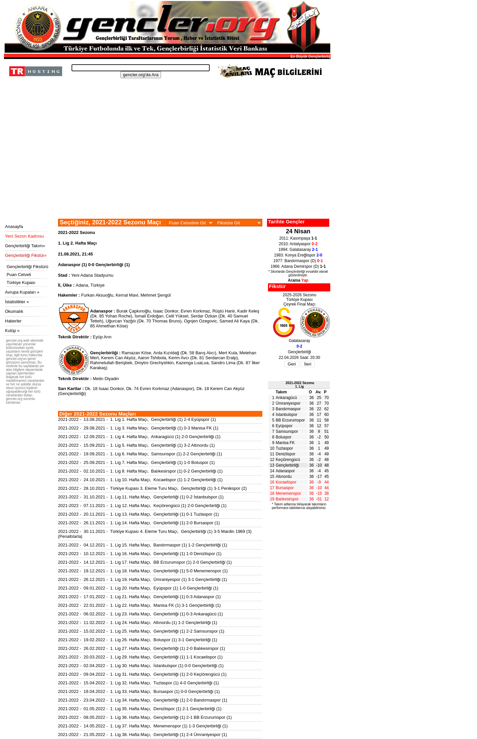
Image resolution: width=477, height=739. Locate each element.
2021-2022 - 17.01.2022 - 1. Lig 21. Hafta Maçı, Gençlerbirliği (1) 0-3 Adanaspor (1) (139, 596)
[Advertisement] (166, 169)
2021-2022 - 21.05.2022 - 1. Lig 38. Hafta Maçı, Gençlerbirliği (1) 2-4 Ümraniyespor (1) (142, 734)
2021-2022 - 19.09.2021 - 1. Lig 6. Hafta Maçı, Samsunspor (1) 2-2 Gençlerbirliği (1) (140, 453)
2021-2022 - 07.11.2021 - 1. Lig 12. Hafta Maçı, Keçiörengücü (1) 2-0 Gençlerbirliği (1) (142, 505)
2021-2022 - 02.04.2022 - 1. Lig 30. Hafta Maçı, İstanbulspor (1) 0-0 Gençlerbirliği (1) (141, 665)
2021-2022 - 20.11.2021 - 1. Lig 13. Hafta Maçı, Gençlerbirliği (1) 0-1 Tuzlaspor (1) (138, 514)
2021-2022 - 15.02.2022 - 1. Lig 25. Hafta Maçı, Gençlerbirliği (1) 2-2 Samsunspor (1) (141, 631)
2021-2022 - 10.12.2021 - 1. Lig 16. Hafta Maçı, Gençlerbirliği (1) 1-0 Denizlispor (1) (140, 553)
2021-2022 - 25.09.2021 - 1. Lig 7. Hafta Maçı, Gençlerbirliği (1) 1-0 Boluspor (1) (136, 462)
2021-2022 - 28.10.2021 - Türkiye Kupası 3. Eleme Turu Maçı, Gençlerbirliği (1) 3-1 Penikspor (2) (152, 488)
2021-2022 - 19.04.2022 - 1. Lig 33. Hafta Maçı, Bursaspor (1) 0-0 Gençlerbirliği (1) (139, 691)
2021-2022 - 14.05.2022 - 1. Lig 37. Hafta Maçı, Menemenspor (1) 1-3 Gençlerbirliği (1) (143, 725)
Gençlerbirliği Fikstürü (27, 266)
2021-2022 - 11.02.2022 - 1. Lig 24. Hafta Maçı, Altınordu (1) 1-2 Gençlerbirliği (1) (137, 622)
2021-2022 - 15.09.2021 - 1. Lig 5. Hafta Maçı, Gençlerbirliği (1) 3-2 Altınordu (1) (136, 445)
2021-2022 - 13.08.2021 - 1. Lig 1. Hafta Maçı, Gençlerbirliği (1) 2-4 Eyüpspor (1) (137, 419)
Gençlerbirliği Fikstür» (26, 255)
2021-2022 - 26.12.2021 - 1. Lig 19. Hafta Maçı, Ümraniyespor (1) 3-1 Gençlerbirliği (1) (142, 579)
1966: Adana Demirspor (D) (298, 266)
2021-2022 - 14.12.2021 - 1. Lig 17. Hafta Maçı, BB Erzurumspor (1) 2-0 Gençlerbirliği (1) (145, 562)
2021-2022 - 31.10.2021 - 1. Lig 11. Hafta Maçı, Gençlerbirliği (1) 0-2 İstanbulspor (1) (141, 496)
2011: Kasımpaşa (298, 238)
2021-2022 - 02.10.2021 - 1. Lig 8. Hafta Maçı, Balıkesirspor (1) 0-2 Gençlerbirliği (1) (140, 471)
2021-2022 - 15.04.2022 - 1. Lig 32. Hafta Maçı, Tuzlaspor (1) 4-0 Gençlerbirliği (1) (138, 682)
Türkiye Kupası (21, 282)
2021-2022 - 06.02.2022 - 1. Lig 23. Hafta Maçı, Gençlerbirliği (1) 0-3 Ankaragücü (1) (140, 613)
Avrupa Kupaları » (22, 292)
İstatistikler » (17, 301)
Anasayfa (14, 226)
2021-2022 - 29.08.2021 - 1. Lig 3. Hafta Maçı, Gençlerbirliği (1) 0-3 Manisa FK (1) (138, 428)
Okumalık (14, 311)
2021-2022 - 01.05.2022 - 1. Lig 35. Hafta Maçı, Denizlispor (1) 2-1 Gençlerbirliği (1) (140, 708)
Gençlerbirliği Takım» (25, 245)
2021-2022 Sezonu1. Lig (300, 384)
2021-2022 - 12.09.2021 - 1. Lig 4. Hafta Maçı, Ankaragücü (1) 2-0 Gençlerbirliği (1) (139, 436)
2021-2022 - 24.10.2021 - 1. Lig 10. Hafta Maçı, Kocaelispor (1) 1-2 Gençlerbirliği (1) (140, 479)
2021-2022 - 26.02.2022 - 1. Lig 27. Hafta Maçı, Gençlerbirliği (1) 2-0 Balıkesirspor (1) (141, 648)
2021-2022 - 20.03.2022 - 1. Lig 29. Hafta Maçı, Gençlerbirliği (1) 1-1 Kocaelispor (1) (140, 656)
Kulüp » (12, 330)
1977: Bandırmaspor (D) (298, 260)
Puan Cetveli (19, 274)
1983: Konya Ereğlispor (298, 255)
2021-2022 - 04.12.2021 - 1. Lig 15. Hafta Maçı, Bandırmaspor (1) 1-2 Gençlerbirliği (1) (142, 544)
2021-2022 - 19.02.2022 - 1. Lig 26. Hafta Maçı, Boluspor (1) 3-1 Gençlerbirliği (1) (137, 639)
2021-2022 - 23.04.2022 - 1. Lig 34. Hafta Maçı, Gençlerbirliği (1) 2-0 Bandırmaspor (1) (142, 700)
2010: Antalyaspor (298, 244)
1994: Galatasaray (298, 249)
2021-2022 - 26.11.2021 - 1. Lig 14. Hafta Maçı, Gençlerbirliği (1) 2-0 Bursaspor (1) (139, 522)
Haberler (13, 320)
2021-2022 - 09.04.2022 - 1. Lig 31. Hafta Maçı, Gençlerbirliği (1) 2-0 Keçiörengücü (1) (142, 674)
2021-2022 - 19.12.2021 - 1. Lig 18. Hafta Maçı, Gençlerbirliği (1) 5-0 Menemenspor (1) (143, 570)
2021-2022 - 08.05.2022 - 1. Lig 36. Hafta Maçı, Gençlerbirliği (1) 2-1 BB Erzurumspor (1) (145, 717)
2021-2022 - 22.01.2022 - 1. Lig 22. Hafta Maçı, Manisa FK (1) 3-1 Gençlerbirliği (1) (139, 605)
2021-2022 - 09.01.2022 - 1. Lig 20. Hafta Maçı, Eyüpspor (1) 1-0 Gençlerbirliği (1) (138, 588)
